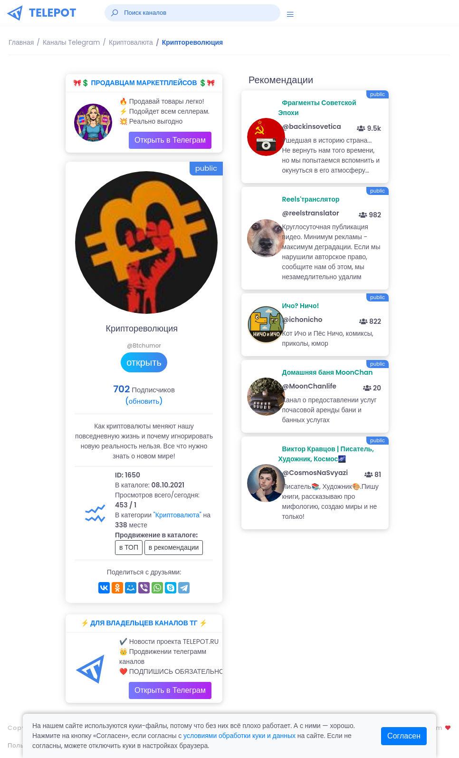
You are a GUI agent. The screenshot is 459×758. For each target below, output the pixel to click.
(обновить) (144, 401)
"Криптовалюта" (177, 515)
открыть (144, 362)
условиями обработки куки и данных (239, 735)
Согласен (404, 735)
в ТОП (128, 547)
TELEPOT (52, 12)
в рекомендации (174, 547)
